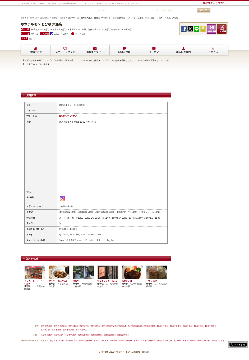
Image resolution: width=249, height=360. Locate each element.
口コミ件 (80, 34)
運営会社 (130, 317)
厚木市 (136, 340)
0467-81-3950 (68, 116)
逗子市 (122, 340)
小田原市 (104, 340)
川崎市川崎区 (46, 335)
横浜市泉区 (56, 330)
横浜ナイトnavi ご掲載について (35, 317)
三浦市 (62, 340)
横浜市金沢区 (137, 326)
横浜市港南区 (175, 326)
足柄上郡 (206, 340)
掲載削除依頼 (60, 317)
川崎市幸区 (58, 335)
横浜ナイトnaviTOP (29, 18)
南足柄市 (177, 340)
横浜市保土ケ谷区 (109, 326)
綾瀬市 (185, 340)
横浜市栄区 (45, 330)
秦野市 (129, 340)
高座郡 (193, 340)
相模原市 (44, 340)
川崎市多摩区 (96, 335)
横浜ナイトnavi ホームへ (149, 317)
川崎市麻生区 (122, 335)
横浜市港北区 (150, 326)
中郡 (199, 340)
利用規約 (93, 317)
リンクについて (78, 317)
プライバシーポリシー (111, 317)
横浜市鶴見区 (46, 326)
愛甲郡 (214, 340)
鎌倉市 (63, 18)
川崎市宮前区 (109, 335)
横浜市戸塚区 (162, 326)
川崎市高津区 (83, 335)
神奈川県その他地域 (48, 18)
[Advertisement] (96, 83)
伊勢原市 (152, 340)
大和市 (143, 340)
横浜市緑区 (199, 326)
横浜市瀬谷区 (210, 326)
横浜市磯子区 (124, 326)
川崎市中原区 (70, 335)
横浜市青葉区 (68, 330)
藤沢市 (96, 340)
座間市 (169, 340)
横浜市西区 (73, 326)
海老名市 (161, 340)
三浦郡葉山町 (71, 340)
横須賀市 (53, 340)
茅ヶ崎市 (114, 340)
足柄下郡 (222, 340)
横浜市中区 (84, 326)
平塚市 (82, 340)
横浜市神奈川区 (60, 326)
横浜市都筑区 (81, 330)
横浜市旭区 (187, 326)
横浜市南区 (95, 326)
